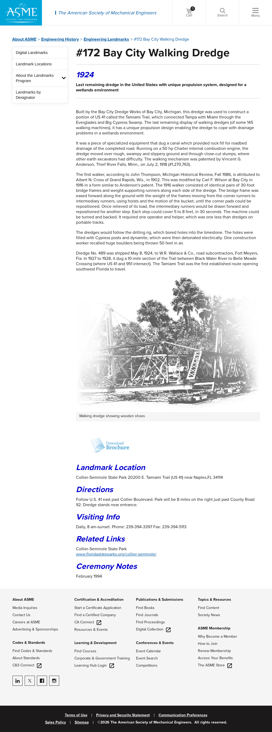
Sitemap (82, 722)
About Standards (26, 658)
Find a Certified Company (95, 615)
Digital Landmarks (32, 52)
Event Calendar (148, 651)
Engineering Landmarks (106, 39)
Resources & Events (91, 629)
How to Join (208, 643)
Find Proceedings (150, 622)
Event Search (147, 658)
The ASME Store (215, 665)
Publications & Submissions (159, 599)
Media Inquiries (24, 608)
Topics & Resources (214, 599)
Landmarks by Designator (28, 95)
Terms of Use (76, 715)
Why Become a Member (217, 636)
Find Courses (85, 651)
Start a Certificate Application (97, 608)
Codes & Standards (28, 642)
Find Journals (147, 615)
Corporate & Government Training (102, 658)
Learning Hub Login (94, 665)
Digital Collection (153, 629)
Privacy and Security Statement (123, 715)
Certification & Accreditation (99, 599)
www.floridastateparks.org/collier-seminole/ (116, 554)
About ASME (24, 39)
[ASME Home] (21, 13)
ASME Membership (214, 628)
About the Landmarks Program (35, 78)
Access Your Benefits (215, 658)
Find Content (208, 608)
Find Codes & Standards (32, 651)
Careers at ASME (26, 622)
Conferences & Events (155, 643)
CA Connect (87, 622)
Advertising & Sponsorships (35, 629)
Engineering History (60, 39)
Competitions (147, 665)
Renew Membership (214, 651)
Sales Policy (55, 722)
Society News (209, 615)
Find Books (145, 608)
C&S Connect (26, 665)
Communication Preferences (183, 715)
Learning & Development (95, 643)
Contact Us (21, 615)
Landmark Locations (34, 64)
